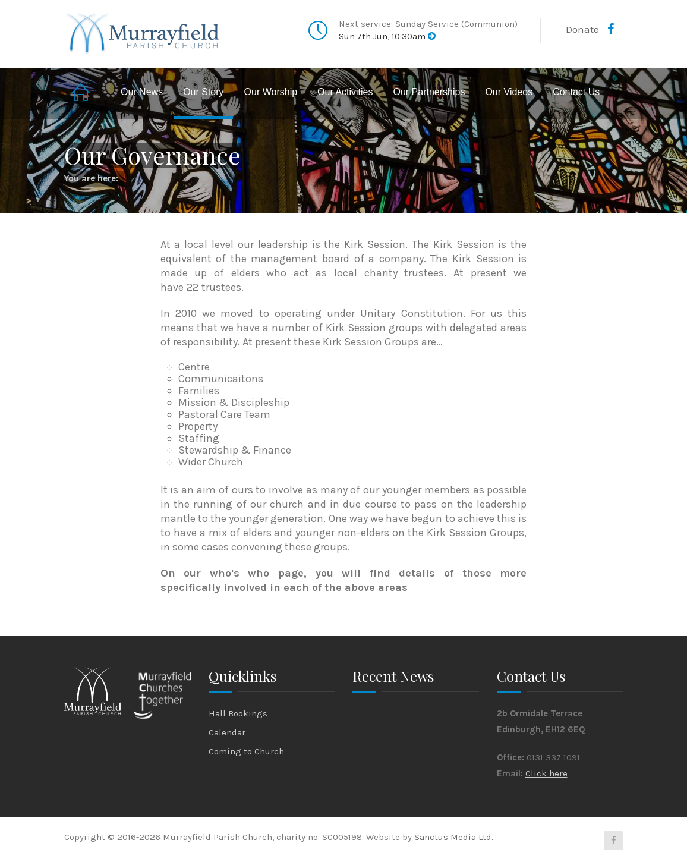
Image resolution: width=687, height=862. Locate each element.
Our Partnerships (429, 92)
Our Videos (508, 92)
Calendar (227, 732)
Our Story (203, 92)
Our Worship (271, 92)
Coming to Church (246, 751)
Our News (142, 92)
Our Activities (345, 92)
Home (82, 93)
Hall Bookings (238, 713)
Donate (582, 29)
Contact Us (576, 92)
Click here (546, 773)
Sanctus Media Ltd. (453, 837)
